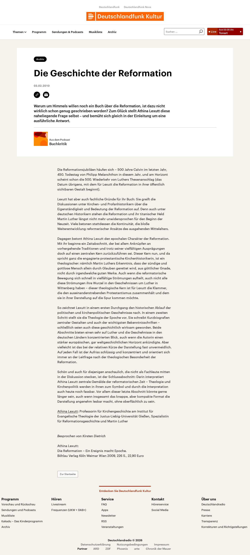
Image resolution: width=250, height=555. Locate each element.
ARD (96, 548)
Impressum (161, 544)
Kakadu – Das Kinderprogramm (22, 521)
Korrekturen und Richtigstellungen (224, 526)
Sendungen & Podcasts (67, 31)
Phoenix (122, 548)
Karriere (206, 515)
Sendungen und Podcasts (18, 509)
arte (137, 548)
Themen (18, 31)
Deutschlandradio (213, 504)
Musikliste (95, 31)
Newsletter (108, 515)
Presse (205, 509)
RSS (104, 521)
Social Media (159, 509)
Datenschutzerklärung (95, 544)
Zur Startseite (68, 474)
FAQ (104, 504)
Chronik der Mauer (158, 548)
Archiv (112, 31)
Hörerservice (160, 504)
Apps (104, 509)
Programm (39, 31)
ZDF (108, 548)
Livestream (58, 504)
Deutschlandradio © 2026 (125, 540)
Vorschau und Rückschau (18, 504)
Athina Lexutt (67, 411)
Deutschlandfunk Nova (137, 6)
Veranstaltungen (112, 526)
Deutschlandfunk (109, 6)
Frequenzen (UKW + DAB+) (68, 509)
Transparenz (209, 521)
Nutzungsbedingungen (132, 544)
